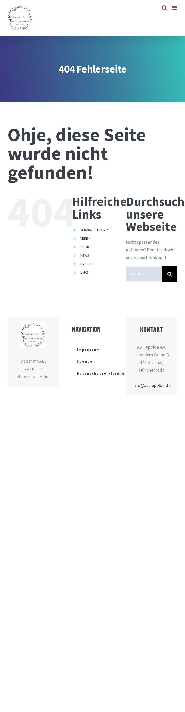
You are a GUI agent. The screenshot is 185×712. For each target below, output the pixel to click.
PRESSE (86, 264)
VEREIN (85, 238)
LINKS (84, 272)
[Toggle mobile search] (164, 7)
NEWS (84, 255)
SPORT (85, 246)
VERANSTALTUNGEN (94, 229)
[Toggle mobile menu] (174, 7)
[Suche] (169, 274)
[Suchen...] (144, 274)
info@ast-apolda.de (152, 385)
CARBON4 (36, 369)
